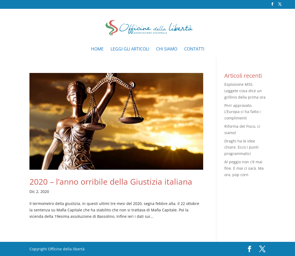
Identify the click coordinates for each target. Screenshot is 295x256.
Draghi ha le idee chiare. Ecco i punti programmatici (241, 147)
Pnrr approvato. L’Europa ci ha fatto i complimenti (242, 112)
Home (97, 49)
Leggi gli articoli (130, 49)
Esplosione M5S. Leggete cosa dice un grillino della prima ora (245, 91)
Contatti (194, 49)
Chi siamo (166, 49)
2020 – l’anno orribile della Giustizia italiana (110, 181)
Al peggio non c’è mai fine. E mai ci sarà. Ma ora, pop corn (244, 168)
